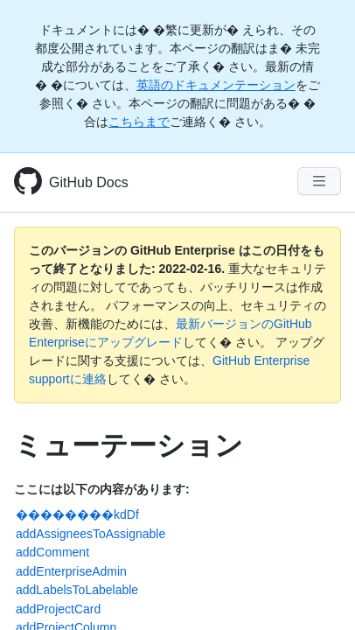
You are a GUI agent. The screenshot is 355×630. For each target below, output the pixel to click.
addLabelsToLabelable (77, 590)
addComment (52, 552)
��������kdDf (77, 515)
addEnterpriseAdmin (71, 571)
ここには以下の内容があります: (102, 489)
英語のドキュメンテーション (216, 85)
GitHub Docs (89, 182)
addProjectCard (58, 609)
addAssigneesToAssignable (90, 534)
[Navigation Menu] (319, 181)
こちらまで (139, 122)
